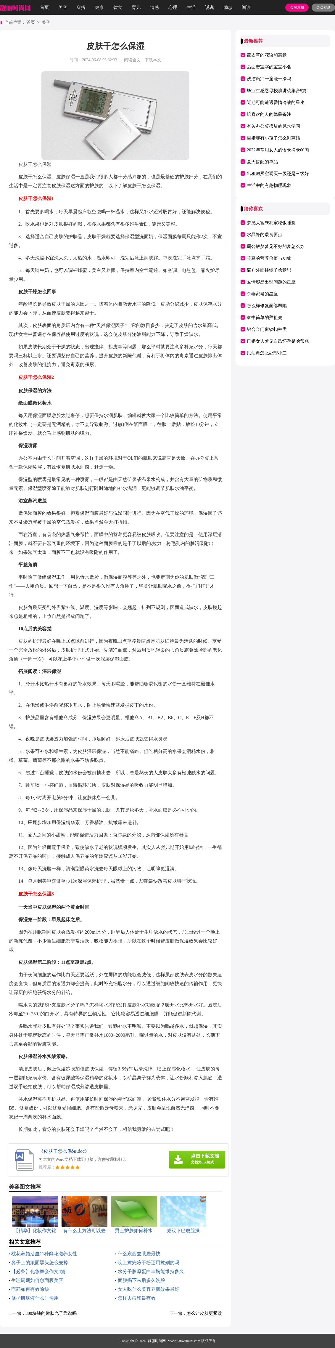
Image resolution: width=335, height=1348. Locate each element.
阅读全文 (132, 60)
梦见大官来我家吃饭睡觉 (271, 222)
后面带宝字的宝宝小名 (269, 67)
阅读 (246, 7)
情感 (154, 7)
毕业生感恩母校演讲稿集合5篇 (277, 90)
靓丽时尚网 (157, 1341)
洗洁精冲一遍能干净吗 (269, 78)
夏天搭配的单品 (262, 161)
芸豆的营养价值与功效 (269, 258)
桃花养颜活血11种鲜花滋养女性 (44, 1253)
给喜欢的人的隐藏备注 (269, 114)
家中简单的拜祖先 (264, 317)
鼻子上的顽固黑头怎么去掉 (39, 1262)
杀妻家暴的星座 (262, 293)
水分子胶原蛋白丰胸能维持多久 (151, 1271)
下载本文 (153, 60)
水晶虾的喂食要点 (264, 234)
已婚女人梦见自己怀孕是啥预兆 (278, 341)
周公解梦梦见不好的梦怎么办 (276, 246)
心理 (172, 7)
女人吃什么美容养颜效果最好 (148, 1289)
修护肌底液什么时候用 (35, 1298)
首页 (44, 7)
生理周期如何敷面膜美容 (37, 1280)
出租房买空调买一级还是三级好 (278, 173)
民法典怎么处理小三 (267, 353)
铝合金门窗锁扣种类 (267, 329)
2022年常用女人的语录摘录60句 (278, 150)
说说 (209, 7)
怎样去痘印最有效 (137, 1298)
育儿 (136, 7)
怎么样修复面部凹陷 (267, 305)
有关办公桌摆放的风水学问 (273, 126)
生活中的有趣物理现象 (269, 185)
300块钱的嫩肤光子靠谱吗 (51, 1313)
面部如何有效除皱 (30, 1289)
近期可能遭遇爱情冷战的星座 (276, 102)
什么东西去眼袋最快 (139, 1253)
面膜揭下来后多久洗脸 (141, 1280)
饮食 (117, 7)
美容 (62, 7)
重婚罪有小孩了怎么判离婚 (273, 138)
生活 (191, 7)
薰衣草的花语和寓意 (267, 55)
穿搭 (81, 7)
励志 (227, 7)
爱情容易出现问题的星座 (271, 282)
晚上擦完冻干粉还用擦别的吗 (148, 1262)
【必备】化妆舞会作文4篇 (38, 1271)
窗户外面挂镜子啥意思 (269, 270)
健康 (99, 7)
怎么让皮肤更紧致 (204, 1313)
